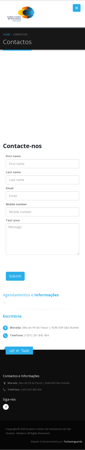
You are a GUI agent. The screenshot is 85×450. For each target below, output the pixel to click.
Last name (13, 172)
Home (6, 34)
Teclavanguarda (73, 441)
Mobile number (16, 204)
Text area (13, 220)
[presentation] (35, 264)
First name (13, 156)
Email (9, 188)
